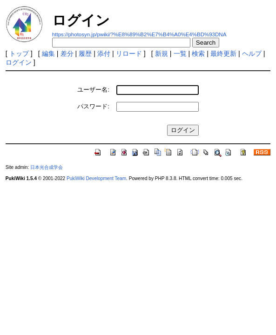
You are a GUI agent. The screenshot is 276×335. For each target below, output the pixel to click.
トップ (19, 53)
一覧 (180, 53)
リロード (129, 53)
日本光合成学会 (46, 167)
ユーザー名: (93, 89)
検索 (198, 53)
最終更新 (223, 53)
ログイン (19, 62)
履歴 (85, 53)
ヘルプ (252, 53)
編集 (48, 53)
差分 (67, 53)
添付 (103, 53)
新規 (161, 53)
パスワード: (93, 106)
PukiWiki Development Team (96, 178)
